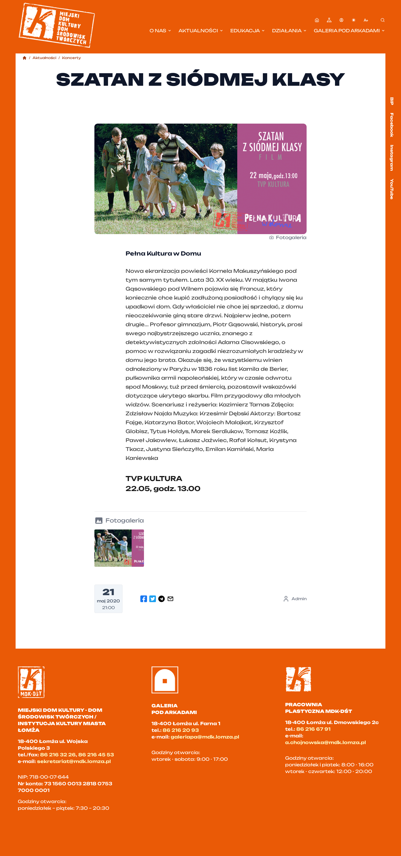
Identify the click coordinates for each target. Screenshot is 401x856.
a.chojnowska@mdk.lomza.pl (325, 742)
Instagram (392, 158)
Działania (289, 30)
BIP (392, 101)
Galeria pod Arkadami (349, 30)
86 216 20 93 (181, 730)
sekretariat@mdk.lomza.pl (74, 761)
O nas (161, 30)
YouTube (392, 189)
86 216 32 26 (58, 754)
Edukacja (247, 30)
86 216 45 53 (96, 754)
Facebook (392, 125)
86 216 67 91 (313, 729)
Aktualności (201, 30)
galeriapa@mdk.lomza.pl (205, 737)
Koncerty (71, 58)
